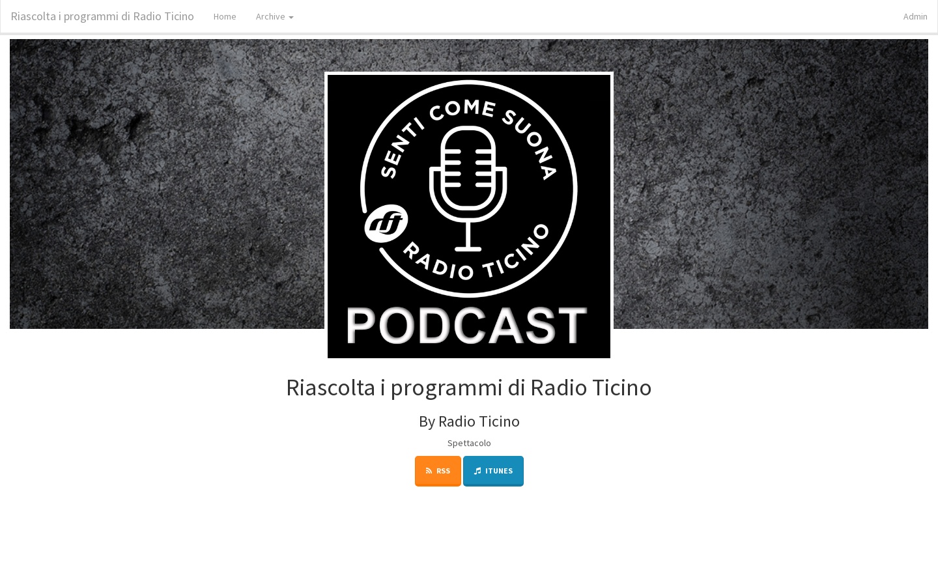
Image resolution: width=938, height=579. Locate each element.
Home (225, 16)
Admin (915, 16)
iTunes (493, 470)
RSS (438, 470)
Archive (275, 16)
